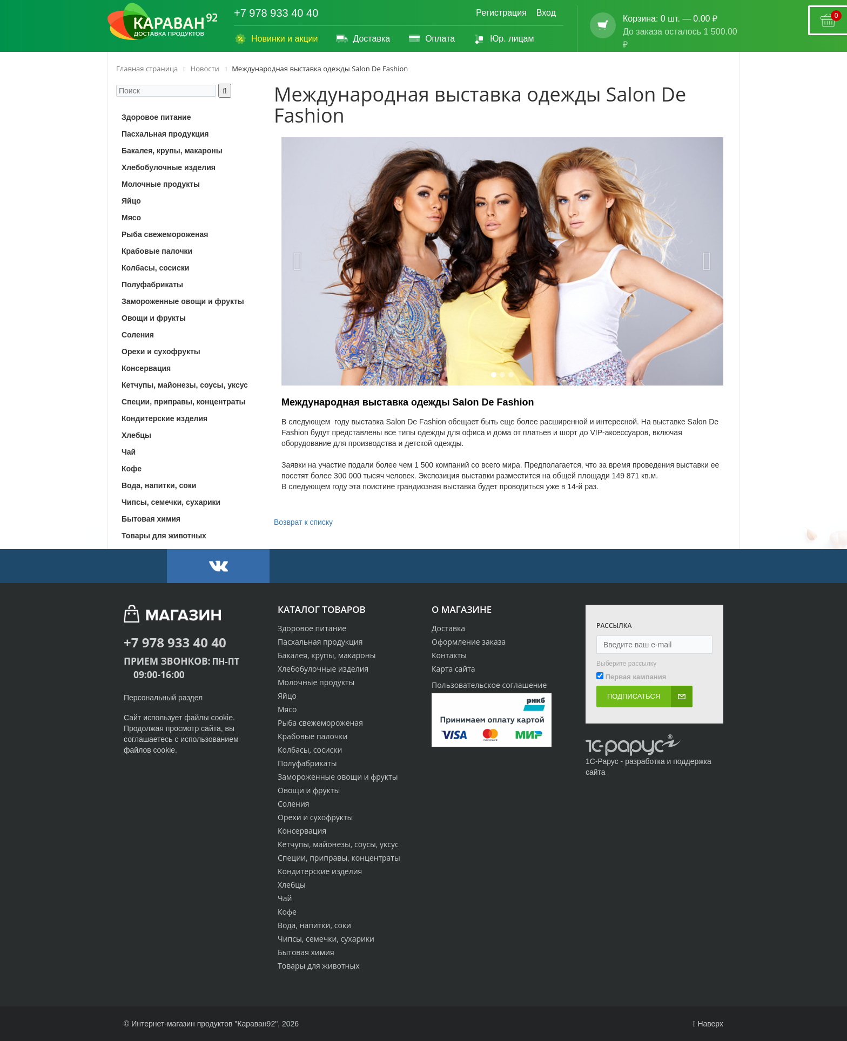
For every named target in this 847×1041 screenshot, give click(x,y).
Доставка (362, 38)
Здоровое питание (312, 628)
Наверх (708, 1023)
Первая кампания (636, 677)
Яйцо (287, 696)
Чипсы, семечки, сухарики (326, 939)
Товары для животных (319, 966)
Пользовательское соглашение (489, 685)
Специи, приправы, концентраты (339, 858)
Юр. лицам (503, 38)
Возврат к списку (303, 522)
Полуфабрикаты (307, 763)
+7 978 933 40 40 (276, 13)
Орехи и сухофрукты (315, 817)
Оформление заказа (469, 642)
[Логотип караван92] (162, 21)
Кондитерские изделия (320, 871)
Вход (546, 12)
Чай (285, 898)
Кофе (287, 912)
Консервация (302, 831)
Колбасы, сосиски (310, 750)
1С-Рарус (602, 761)
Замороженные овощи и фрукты (338, 777)
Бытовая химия (306, 952)
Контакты (449, 655)
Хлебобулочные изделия (323, 669)
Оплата (431, 38)
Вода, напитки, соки (314, 925)
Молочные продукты (316, 682)
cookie (222, 717)
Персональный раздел (163, 697)
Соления (294, 804)
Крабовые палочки (312, 736)
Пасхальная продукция (320, 642)
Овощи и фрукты (309, 790)
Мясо (287, 709)
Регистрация (501, 12)
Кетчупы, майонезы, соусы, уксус (338, 844)
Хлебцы (292, 885)
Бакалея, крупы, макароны (326, 655)
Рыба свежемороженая (320, 723)
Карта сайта (453, 669)
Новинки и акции (276, 38)
